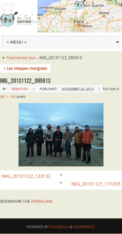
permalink (41, 201)
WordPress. (84, 226)
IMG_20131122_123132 (26, 176)
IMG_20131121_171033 (95, 184)
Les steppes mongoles (25, 68)
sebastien (19, 88)
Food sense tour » (23, 57)
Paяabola (59, 226)
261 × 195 (8, 96)
